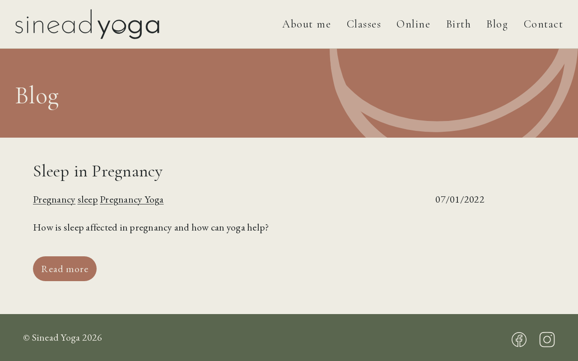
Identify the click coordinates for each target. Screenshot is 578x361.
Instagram (547, 339)
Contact (544, 24)
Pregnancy (54, 199)
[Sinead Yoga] (110, 24)
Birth (458, 24)
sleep (88, 199)
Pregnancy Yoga (132, 199)
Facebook (519, 339)
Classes (364, 24)
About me (306, 24)
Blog (497, 24)
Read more (65, 268)
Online (413, 24)
